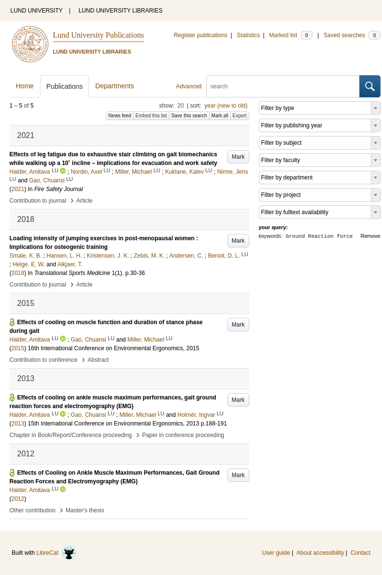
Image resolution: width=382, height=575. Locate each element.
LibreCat (56, 553)
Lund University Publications (98, 35)
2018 (18, 273)
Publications (64, 86)
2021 (18, 189)
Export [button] (240, 115)
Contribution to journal (38, 200)
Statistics (248, 35)
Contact (360, 552)
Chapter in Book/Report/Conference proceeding (71, 435)
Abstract (98, 359)
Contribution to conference (44, 359)
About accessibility (320, 552)
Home (25, 86)
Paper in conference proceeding (183, 435)
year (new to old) (225, 105)
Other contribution (33, 510)
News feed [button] (119, 115)
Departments (114, 86)
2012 (18, 498)
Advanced (188, 86)
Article (84, 200)
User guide (276, 552)
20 (180, 105)
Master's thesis (85, 510)
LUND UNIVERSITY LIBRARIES (121, 10)
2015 (18, 348)
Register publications (200, 35)
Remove (371, 236)
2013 (18, 423)
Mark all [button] (220, 115)
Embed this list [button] (151, 115)
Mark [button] (238, 156)
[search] (283, 86)
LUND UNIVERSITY (37, 10)
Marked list (290, 35)
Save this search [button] (189, 115)
